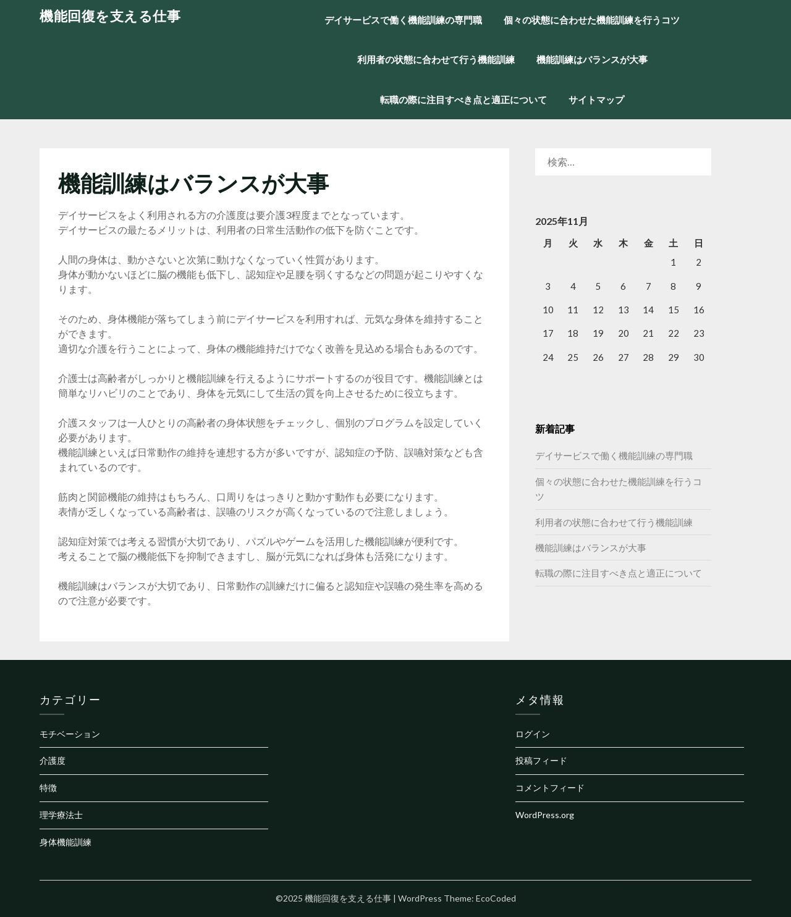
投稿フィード (541, 760)
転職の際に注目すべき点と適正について (463, 99)
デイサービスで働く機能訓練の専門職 (403, 19)
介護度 (53, 760)
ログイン (532, 734)
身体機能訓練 (65, 842)
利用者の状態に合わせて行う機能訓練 (436, 59)
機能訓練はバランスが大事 (592, 59)
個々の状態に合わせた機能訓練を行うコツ (592, 19)
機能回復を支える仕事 (110, 15)
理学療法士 (61, 814)
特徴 (48, 787)
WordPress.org (544, 814)
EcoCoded (496, 898)
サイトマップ (596, 99)
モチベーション (70, 734)
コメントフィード (550, 787)
